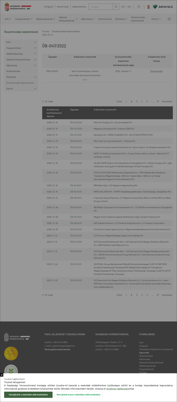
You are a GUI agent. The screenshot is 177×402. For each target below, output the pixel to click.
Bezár (1, 375)
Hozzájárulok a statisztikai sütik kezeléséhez (28, 395)
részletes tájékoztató (117, 388)
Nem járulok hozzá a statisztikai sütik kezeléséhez (78, 395)
